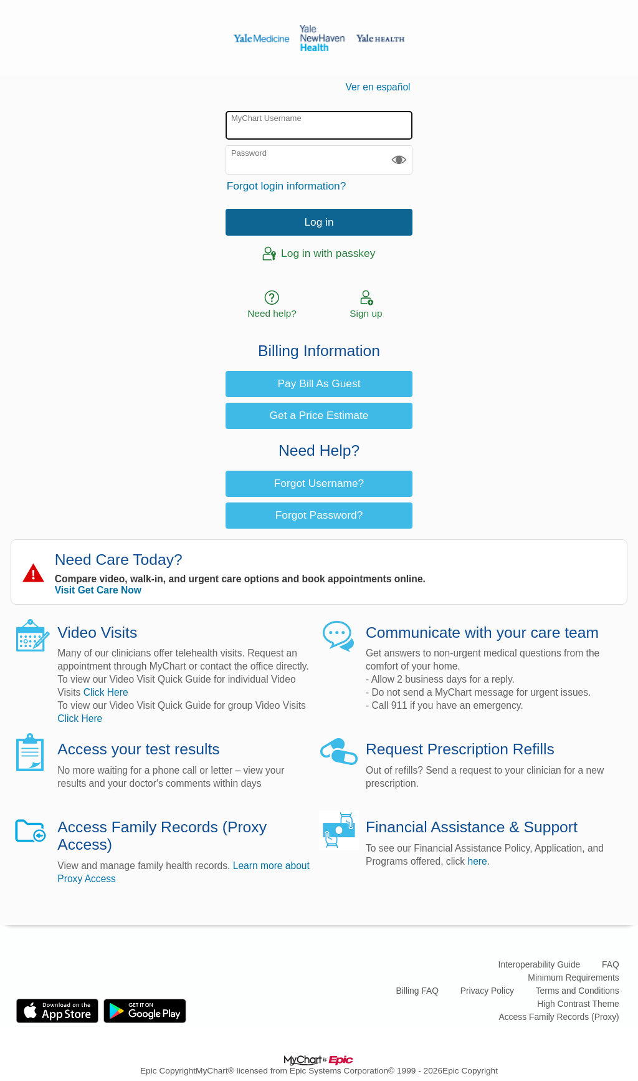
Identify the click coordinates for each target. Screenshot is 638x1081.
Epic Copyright (168, 1070)
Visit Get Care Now (98, 590)
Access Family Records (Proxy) (558, 1017)
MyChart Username (266, 118)
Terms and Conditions (577, 991)
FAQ (610, 964)
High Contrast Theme (578, 1004)
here (477, 861)
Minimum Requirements (573, 978)
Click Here (105, 692)
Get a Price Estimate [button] (319, 415)
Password (249, 153)
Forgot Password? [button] (319, 515)
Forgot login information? (286, 186)
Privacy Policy (487, 991)
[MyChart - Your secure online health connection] (319, 38)
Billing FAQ (417, 991)
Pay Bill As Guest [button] (319, 383)
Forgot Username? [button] (319, 483)
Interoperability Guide (539, 964)
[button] (399, 160)
